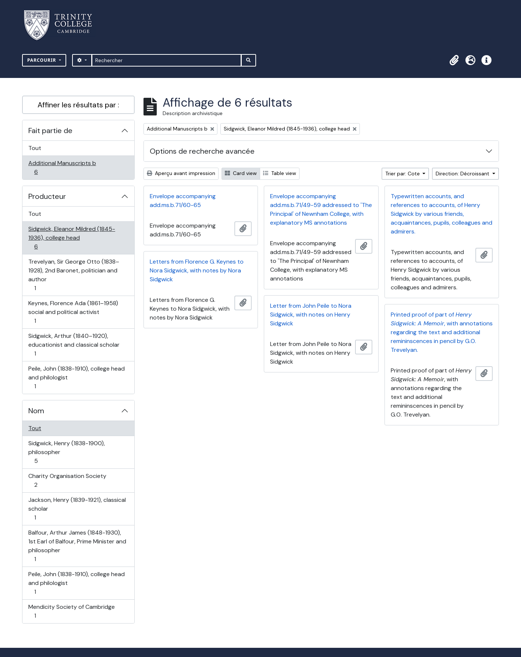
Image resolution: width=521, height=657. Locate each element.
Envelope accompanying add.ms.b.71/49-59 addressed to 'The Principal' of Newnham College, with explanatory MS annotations (321, 209)
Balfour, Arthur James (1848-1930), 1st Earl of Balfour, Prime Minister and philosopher (77, 546)
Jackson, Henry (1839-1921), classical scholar (77, 508)
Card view (241, 173)
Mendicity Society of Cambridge (71, 611)
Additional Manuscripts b (62, 167)
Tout (34, 148)
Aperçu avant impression (181, 173)
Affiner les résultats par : (78, 105)
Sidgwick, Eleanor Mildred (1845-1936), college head (71, 237)
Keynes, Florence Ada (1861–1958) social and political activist (73, 312)
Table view (279, 173)
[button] (454, 60)
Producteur (47, 196)
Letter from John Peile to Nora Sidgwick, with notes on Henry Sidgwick (310, 314)
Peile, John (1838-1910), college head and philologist (76, 377)
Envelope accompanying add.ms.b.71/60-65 (183, 200)
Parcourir (42, 60)
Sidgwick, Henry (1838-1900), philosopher (66, 452)
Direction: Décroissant (463, 173)
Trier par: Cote (403, 173)
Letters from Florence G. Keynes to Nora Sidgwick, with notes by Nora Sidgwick (197, 270)
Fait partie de (50, 130)
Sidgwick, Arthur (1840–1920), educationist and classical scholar (74, 344)
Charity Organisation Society (67, 480)
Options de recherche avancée (202, 151)
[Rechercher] (166, 60)
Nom (36, 410)
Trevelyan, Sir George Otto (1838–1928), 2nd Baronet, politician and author (73, 275)
